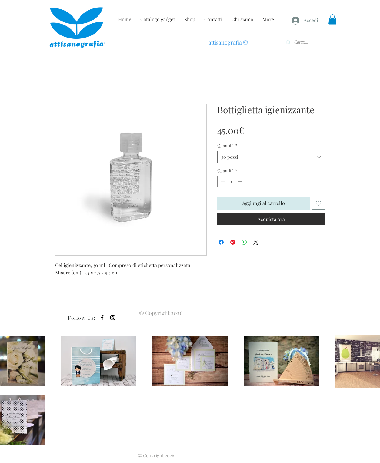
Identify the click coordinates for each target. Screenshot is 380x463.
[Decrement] (222, 181)
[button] (332, 19)
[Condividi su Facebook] (221, 242)
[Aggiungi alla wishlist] (318, 203)
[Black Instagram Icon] (112, 317)
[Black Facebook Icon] (102, 317)
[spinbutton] (231, 181)
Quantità (227, 145)
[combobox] (271, 157)
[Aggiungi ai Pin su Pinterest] (232, 242)
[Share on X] (255, 242)
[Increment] (240, 181)
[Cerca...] (303, 42)
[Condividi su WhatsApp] (244, 242)
